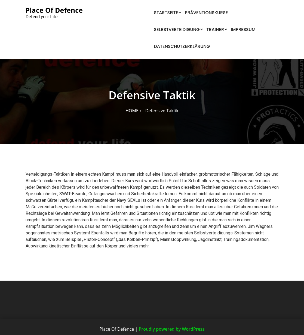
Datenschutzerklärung (182, 46)
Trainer (215, 29)
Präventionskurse (206, 13)
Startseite (166, 13)
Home (132, 111)
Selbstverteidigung (177, 29)
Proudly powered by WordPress (171, 329)
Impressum (243, 29)
